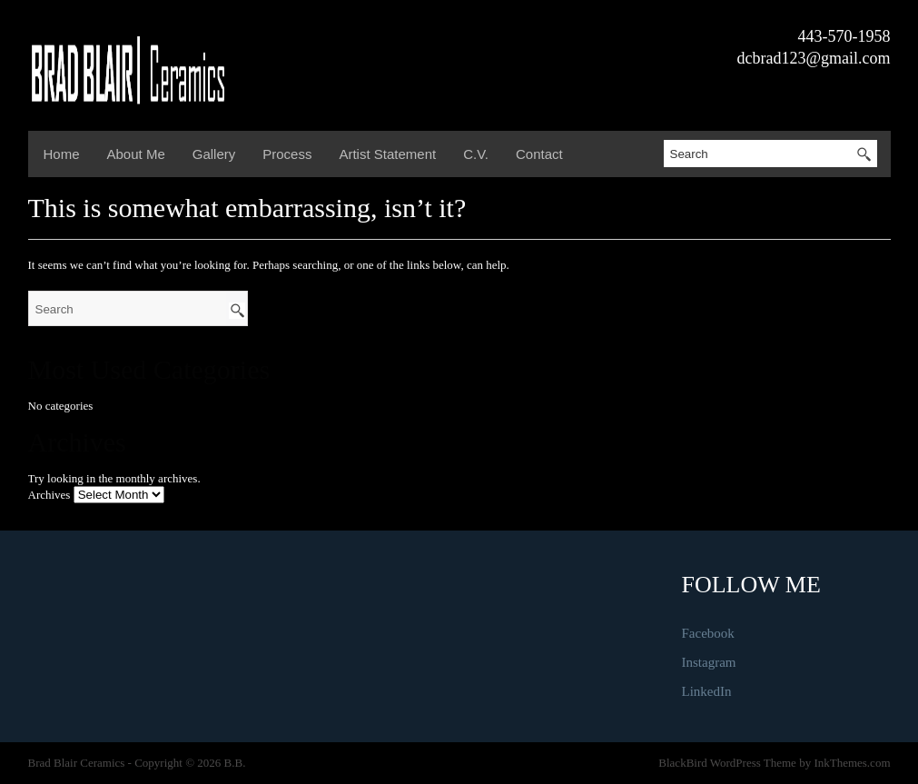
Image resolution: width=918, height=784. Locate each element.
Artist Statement (387, 154)
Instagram (709, 662)
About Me (136, 154)
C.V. (476, 154)
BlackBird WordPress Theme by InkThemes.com (774, 762)
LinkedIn (707, 691)
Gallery (214, 154)
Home (62, 154)
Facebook (708, 633)
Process (286, 154)
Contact (539, 154)
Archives (49, 494)
